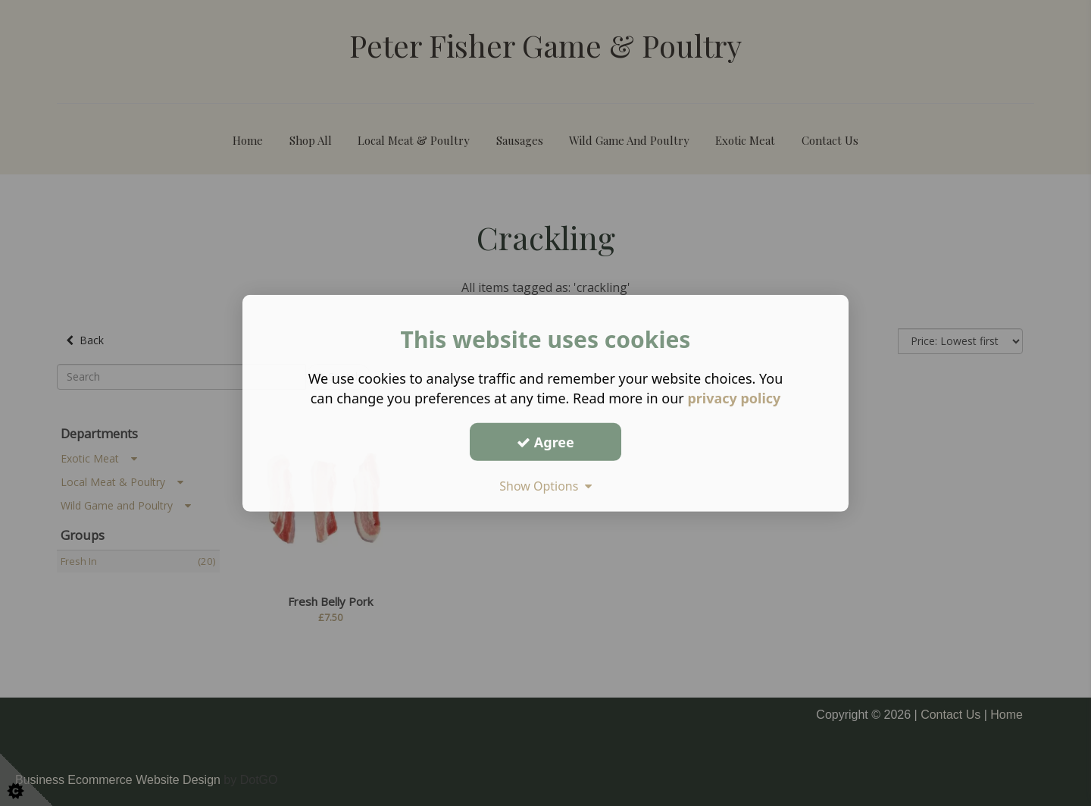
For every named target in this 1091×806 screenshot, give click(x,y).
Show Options (545, 486)
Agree (545, 441)
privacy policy (733, 398)
